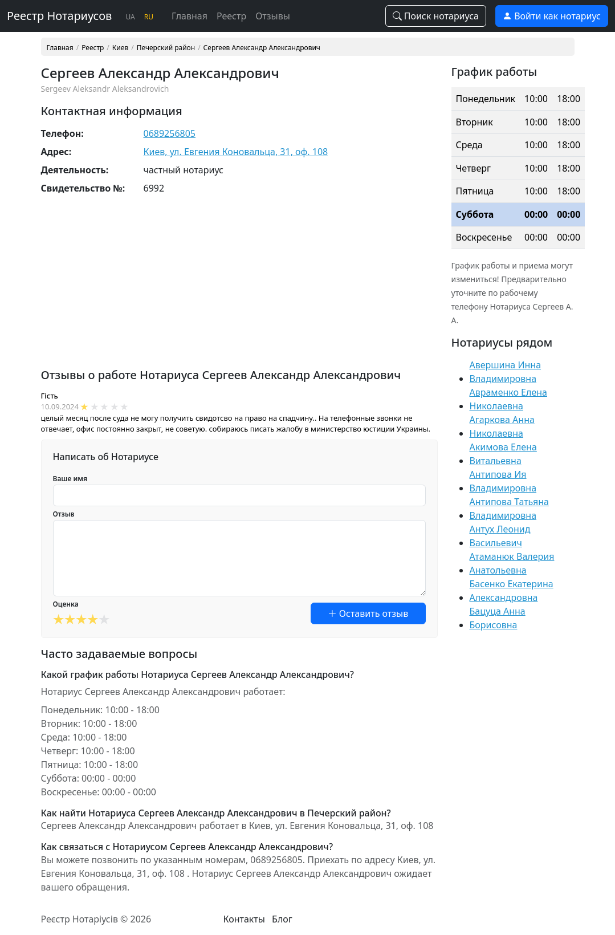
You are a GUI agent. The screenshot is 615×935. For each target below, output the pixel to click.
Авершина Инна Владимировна (505, 372)
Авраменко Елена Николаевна (508, 399)
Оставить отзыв (368, 613)
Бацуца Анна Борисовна (498, 618)
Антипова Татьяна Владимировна (509, 508)
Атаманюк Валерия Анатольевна (512, 563)
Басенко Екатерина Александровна (511, 591)
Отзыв (64, 514)
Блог (282, 919)
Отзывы (272, 16)
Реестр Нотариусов (59, 15)
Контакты (243, 919)
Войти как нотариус (552, 16)
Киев (120, 48)
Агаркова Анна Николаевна (502, 426)
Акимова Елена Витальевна (503, 454)
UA (130, 17)
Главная (189, 16)
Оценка (66, 604)
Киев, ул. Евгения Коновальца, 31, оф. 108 (236, 151)
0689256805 (170, 133)
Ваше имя (70, 478)
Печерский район (166, 48)
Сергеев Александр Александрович (261, 48)
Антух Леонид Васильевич (500, 536)
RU (148, 17)
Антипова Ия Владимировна (503, 481)
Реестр (231, 16)
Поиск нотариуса (436, 16)
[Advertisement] (239, 288)
